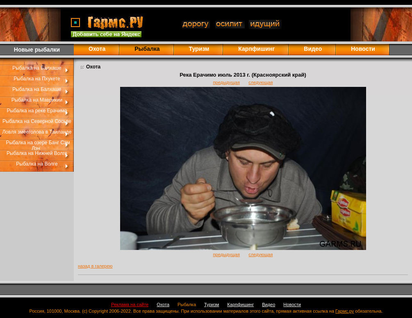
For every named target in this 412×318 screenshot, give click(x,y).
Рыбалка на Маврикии (36, 100)
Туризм (199, 48)
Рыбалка (187, 304)
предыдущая (226, 82)
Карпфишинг (256, 48)
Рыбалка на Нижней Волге (37, 153)
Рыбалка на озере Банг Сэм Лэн (38, 145)
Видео (313, 48)
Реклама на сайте (129, 304)
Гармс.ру (344, 311)
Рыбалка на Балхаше (36, 68)
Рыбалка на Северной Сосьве (36, 121)
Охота (97, 48)
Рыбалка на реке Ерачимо (37, 111)
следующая (260, 82)
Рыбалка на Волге (36, 164)
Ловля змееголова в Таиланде (36, 132)
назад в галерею (95, 265)
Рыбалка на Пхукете (37, 79)
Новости (363, 48)
